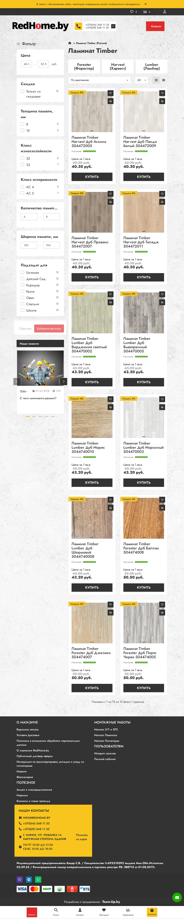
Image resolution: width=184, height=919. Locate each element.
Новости (24, 391)
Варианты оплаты (28, 729)
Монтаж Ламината (105, 735)
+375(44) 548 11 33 (97, 25)
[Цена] (26, 64)
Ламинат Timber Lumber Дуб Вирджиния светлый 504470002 (89, 345)
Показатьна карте (82, 837)
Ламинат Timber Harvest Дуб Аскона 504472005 (89, 142)
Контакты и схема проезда (33, 801)
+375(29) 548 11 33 (97, 28)
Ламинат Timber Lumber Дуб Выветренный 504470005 (136, 345)
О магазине (27, 722)
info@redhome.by (36, 818)
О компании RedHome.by (33, 750)
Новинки (22, 795)
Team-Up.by (111, 901)
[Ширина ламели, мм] (29, 245)
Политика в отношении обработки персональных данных (48, 743)
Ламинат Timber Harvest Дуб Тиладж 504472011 (141, 242)
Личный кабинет (105, 759)
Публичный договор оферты (35, 756)
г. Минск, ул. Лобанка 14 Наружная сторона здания (44, 837)
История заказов (105, 753)
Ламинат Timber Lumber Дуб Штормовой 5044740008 (85, 550)
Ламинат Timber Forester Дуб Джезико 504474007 (91, 653)
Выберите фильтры (49, 328)
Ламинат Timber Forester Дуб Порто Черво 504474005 (139, 653)
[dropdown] (18, 12)
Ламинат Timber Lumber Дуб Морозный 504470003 (143, 447)
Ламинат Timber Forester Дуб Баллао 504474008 (141, 548)
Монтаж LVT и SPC (106, 729)
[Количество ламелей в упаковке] (29, 216)
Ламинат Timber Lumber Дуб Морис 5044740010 (88, 447)
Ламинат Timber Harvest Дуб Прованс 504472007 (90, 242)
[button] (17, 381)
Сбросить (25, 328)
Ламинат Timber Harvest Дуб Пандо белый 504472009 (140, 142)
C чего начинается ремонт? (38, 398)
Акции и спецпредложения (34, 790)
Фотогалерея (25, 777)
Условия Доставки (28, 735)
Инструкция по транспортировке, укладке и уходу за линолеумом (50, 764)
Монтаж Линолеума (106, 741)
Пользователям (108, 746)
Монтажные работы (112, 722)
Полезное (26, 783)
